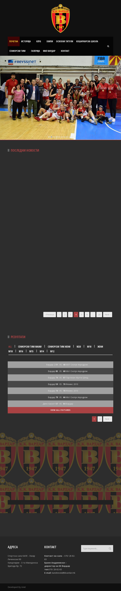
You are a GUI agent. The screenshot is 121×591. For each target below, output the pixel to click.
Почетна (13, 41)
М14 (42, 351)
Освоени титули (64, 41)
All (10, 346)
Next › (107, 314)
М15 (31, 351)
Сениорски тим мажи (29, 346)
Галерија (35, 50)
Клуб (38, 41)
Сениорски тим (17, 50)
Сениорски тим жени (59, 346)
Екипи (50, 41)
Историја (26, 41)
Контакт (65, 50)
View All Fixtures (60, 410)
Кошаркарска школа (87, 41)
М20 (79, 346)
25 (99, 314)
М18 (89, 346)
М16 (21, 351)
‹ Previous (49, 314)
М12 (52, 351)
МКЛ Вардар (49, 50)
